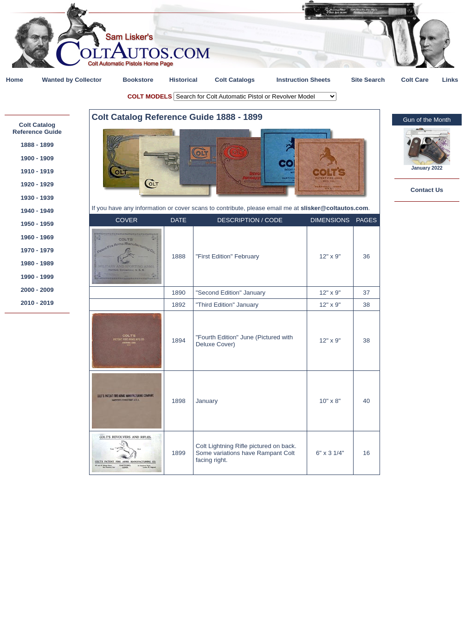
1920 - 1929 (36, 184)
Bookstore (137, 79)
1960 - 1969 (36, 237)
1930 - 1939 (36, 197)
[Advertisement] (39, 457)
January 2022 (427, 168)
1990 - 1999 (36, 276)
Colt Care (415, 79)
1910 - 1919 (36, 171)
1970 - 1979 (36, 250)
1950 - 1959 (36, 223)
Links (450, 79)
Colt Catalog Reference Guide (37, 128)
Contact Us (427, 189)
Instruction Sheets (303, 79)
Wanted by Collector (72, 79)
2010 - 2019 (36, 302)
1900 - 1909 (36, 158)
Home (14, 79)
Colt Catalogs (235, 79)
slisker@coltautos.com (334, 207)
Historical (183, 79)
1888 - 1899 (36, 144)
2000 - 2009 (36, 289)
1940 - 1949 (36, 210)
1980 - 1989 (36, 263)
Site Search (368, 79)
